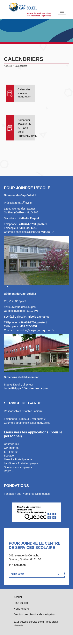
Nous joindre (21, 608)
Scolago (9, 455)
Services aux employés (18, 467)
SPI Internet (11, 451)
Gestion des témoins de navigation (34, 614)
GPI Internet (11, 447)
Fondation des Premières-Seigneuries (27, 493)
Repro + (9, 471)
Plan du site (21, 602)
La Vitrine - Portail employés (21, 463)
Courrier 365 (11, 443)
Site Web (17, 574)
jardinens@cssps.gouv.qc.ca (33, 422)
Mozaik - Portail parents (18, 459)
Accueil (8, 66)
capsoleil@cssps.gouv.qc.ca (33, 231)
